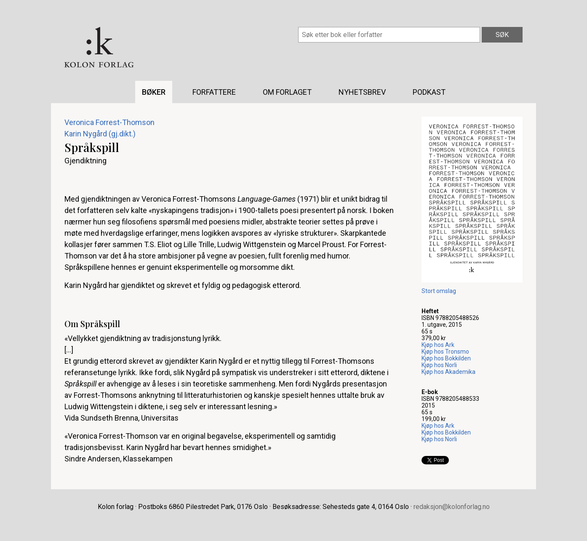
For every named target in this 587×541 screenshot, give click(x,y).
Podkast (429, 92)
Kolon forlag (98, 47)
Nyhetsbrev (362, 92)
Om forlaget (287, 92)
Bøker (153, 92)
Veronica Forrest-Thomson (109, 122)
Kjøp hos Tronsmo (445, 351)
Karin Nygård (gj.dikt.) (100, 133)
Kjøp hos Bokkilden (446, 358)
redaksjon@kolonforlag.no (452, 507)
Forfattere (214, 92)
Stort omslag (439, 291)
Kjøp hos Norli (439, 365)
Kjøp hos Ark (438, 344)
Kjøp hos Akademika (448, 371)
